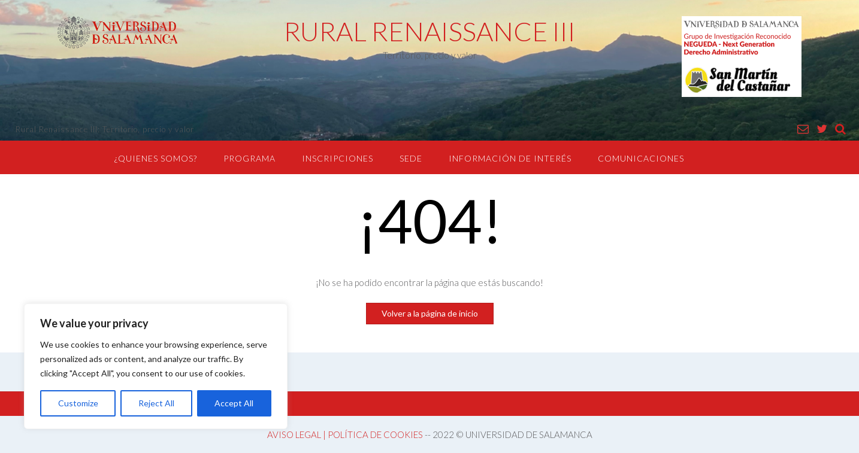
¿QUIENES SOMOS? (155, 158)
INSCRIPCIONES (337, 158)
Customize (78, 403)
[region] (156, 366)
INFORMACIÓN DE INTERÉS (510, 158)
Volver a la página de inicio (430, 313)
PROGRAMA (249, 158)
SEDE (411, 158)
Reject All (156, 403)
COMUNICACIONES (641, 158)
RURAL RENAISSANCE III (430, 31)
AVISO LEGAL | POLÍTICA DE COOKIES (345, 434)
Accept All (233, 403)
